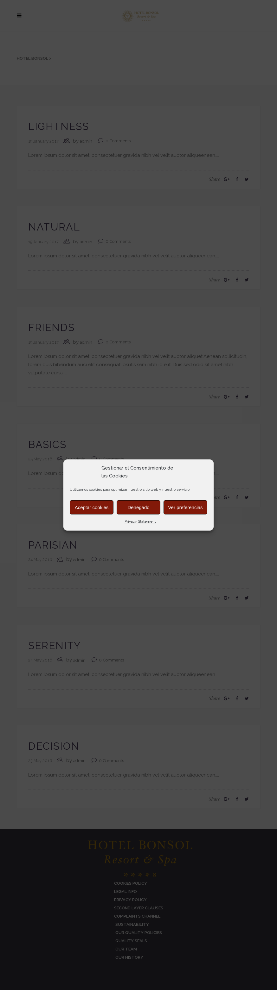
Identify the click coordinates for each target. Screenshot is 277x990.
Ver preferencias (185, 507)
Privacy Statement (140, 521)
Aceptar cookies (92, 507)
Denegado (138, 507)
